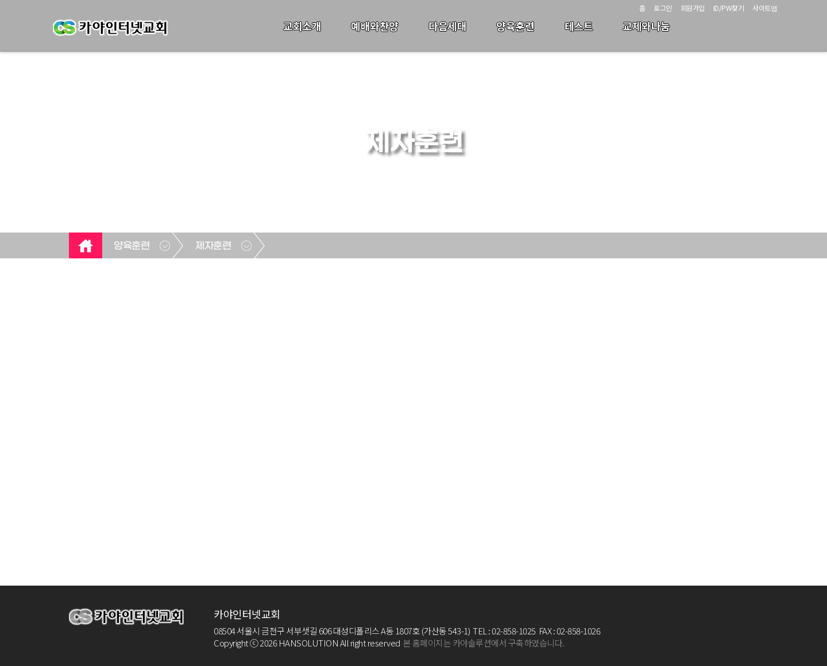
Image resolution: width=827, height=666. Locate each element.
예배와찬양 (375, 25)
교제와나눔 (646, 25)
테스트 (579, 25)
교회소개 (302, 25)
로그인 (663, 8)
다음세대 (447, 25)
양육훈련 (515, 25)
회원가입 (693, 8)
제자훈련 (213, 246)
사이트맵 (764, 8)
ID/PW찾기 (728, 8)
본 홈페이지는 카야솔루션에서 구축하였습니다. (484, 643)
